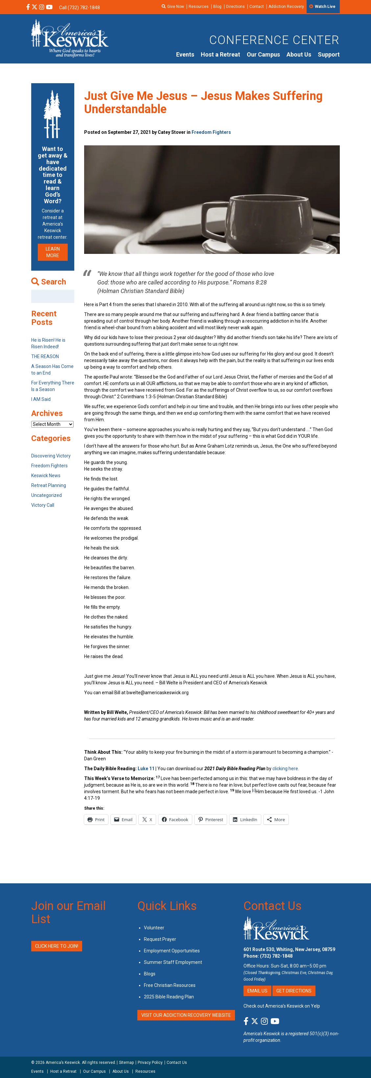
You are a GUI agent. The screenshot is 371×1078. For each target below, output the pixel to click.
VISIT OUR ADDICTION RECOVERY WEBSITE (186, 1015)
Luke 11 (146, 768)
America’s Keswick (63, 1062)
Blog (217, 6)
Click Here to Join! (56, 946)
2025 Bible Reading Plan (169, 996)
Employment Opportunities (172, 950)
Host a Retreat (220, 54)
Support (329, 54)
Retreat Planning (48, 485)
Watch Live (325, 6)
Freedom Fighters (211, 132)
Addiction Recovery (286, 6)
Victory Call (42, 505)
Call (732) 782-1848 (79, 7)
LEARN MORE (53, 252)
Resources (199, 6)
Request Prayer (160, 939)
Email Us (257, 990)
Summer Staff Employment (173, 962)
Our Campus (263, 54)
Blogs (149, 973)
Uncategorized (46, 495)
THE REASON (45, 356)
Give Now (175, 6)
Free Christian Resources (170, 985)
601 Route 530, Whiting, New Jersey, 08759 (289, 949)
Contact (256, 6)
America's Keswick (261, 1033)
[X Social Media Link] (34, 7)
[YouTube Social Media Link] (49, 7)
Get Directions (294, 990)
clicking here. (286, 768)
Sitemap (126, 1062)
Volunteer (154, 927)
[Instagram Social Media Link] (41, 7)
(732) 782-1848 (276, 956)
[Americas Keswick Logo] (69, 37)
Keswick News (45, 475)
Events (185, 54)
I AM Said (41, 399)
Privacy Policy (150, 1062)
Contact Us (272, 906)
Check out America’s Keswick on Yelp (281, 1006)
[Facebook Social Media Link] (28, 7)
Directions (235, 6)
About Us (299, 54)
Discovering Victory (51, 455)
